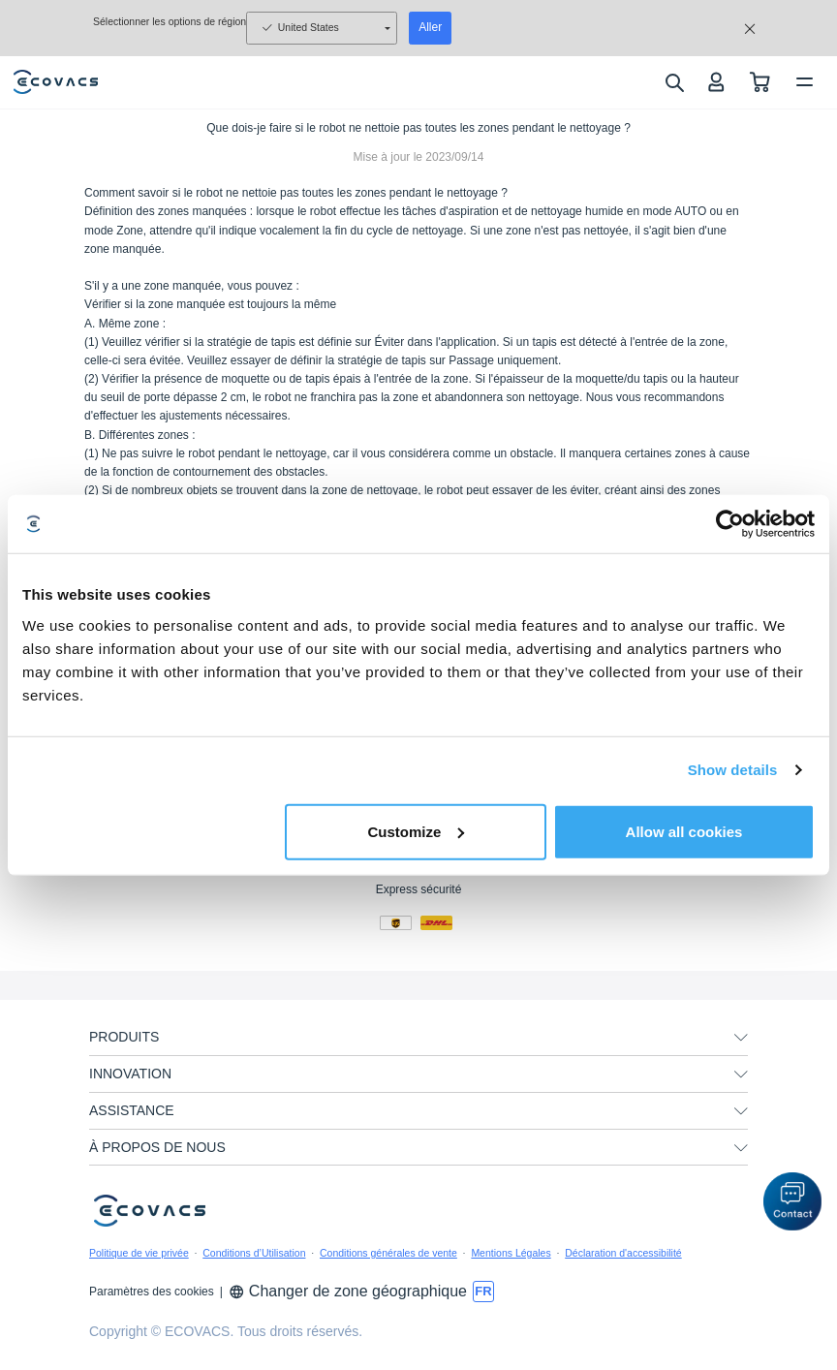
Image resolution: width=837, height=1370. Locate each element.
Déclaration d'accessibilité (623, 1253)
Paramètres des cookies (151, 1291)
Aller (430, 27)
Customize (415, 831)
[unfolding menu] (741, 1037)
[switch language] (483, 1291)
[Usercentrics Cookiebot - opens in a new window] (730, 524)
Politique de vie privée (139, 1253)
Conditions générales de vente (388, 1253)
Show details (733, 770)
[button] (792, 1201)
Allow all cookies (684, 831)
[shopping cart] (760, 82)
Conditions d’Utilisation (253, 1253)
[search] (674, 82)
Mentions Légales (510, 1253)
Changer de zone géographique (348, 1291)
